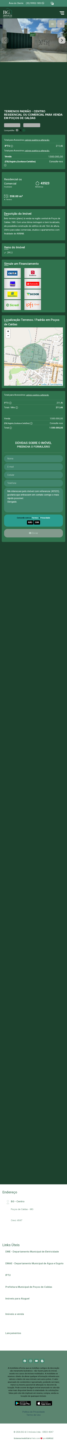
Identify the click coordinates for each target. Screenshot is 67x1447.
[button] (52, 3)
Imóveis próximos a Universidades (24, 1306)
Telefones (12, 1290)
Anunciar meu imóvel (17, 1302)
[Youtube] (36, 1361)
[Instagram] (30, 1361)
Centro (39, 111)
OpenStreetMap (56, 384)
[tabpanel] (33, 40)
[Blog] (42, 1361)
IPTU (9, 1279)
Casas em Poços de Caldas (20, 1318)
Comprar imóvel (15, 1321)
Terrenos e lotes (15, 1325)
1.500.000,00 (56, 156)
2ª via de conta (14, 1255)
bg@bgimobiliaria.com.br (23, 1216)
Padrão (25, 111)
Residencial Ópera (16, 1340)
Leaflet (43, 384)
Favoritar (12, 125)
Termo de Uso (33, 1415)
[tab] (52, 24)
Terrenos (11, 111)
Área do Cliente (16, 3)
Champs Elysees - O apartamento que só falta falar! (32, 1337)
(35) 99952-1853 (35, 3)
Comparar (31, 125)
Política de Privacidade (33, 1412)
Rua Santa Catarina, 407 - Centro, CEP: (34, 1205)
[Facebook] (25, 1361)
